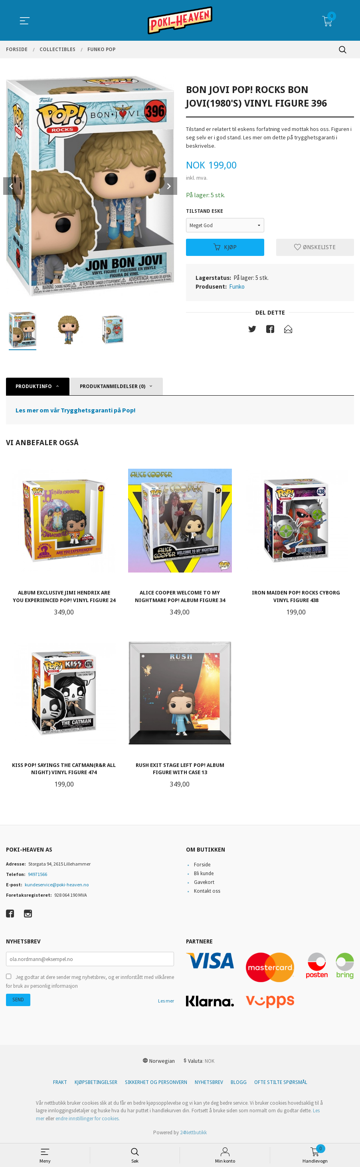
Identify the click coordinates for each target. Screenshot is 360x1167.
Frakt (60, 1082)
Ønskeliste (315, 247)
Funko (237, 286)
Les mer (166, 1001)
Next (168, 186)
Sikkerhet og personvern (156, 1082)
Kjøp (225, 247)
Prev (12, 186)
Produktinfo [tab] (34, 386)
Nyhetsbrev (209, 1082)
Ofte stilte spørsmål (280, 1082)
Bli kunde (204, 873)
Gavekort (204, 882)
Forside (202, 865)
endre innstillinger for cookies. (87, 1118)
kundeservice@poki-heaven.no (57, 885)
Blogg (239, 1082)
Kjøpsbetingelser (96, 1082)
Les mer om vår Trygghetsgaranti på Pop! (76, 410)
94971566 (37, 874)
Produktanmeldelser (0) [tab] (112, 386)
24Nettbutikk (193, 1132)
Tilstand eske (204, 211)
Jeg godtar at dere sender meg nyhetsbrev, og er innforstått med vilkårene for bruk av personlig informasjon (90, 981)
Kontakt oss (207, 891)
